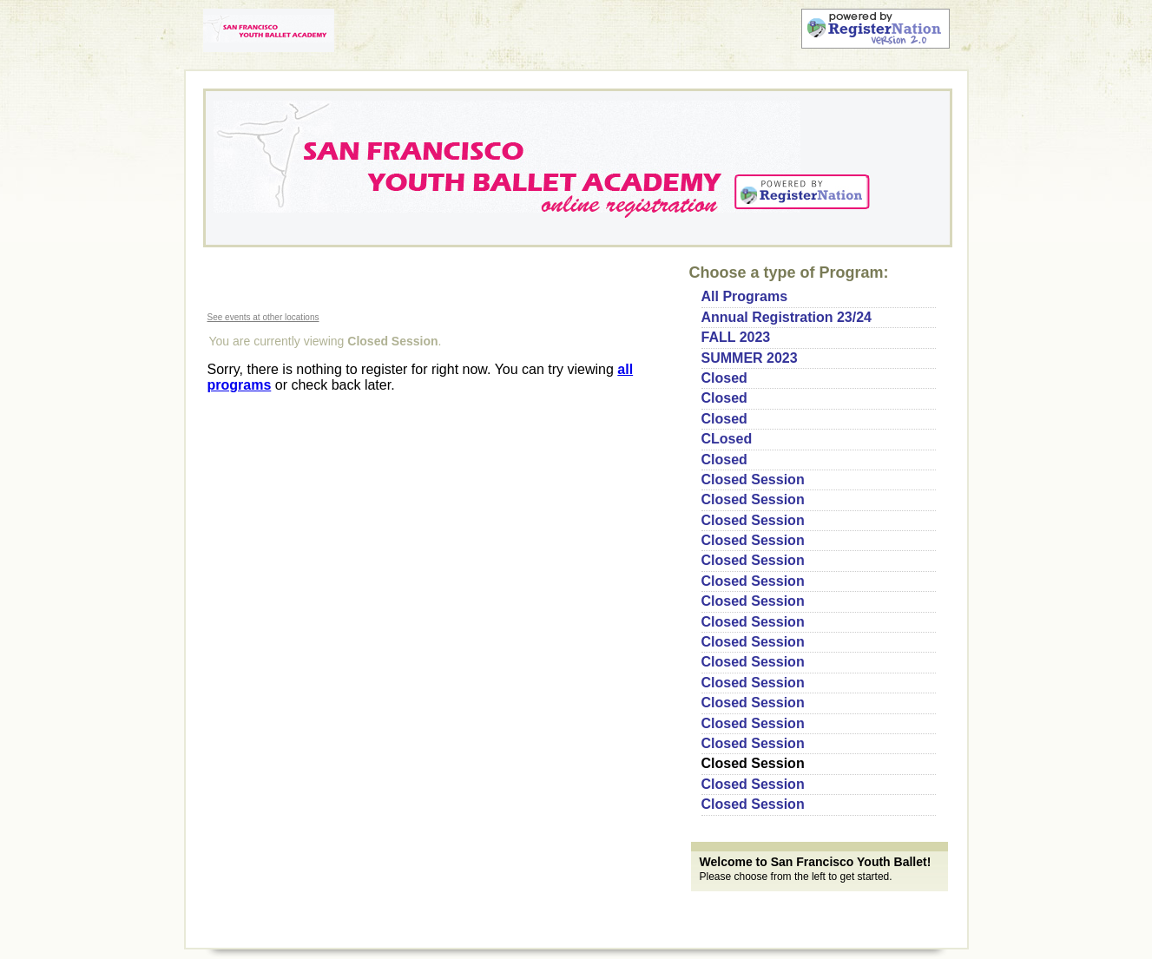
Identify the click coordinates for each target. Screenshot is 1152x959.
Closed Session (753, 479)
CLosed (727, 438)
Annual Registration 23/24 (786, 317)
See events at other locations (263, 317)
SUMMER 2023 (749, 358)
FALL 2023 (736, 337)
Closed (724, 378)
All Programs (744, 296)
